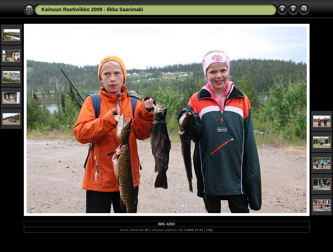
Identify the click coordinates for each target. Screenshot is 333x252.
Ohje (209, 230)
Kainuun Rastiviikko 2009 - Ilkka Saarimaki (92, 9)
